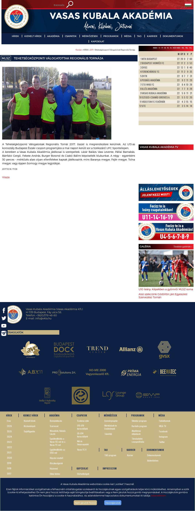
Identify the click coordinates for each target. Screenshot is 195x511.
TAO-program (110, 455)
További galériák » (183, 246)
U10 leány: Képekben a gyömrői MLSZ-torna (166, 289)
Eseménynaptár (111, 420)
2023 (9, 441)
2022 (9, 447)
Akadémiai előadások (136, 432)
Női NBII (176, 48)
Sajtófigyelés (29, 431)
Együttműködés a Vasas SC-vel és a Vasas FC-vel (57, 441)
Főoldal (78, 50)
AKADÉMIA (53, 36)
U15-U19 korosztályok (82, 427)
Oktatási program (139, 420)
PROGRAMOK (111, 36)
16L (186, 48)
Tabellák (108, 433)
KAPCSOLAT (97, 41)
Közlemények (29, 426)
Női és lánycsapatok (83, 443)
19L (183, 48)
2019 (9, 463)
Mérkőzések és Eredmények (110, 427)
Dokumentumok (154, 455)
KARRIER (152, 36)
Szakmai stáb (83, 420)
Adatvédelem (158, 495)
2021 (9, 452)
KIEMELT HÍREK (33, 36)
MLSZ (6, 58)
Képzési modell (56, 457)
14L (190, 48)
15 (168, 48)
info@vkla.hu (43, 318)
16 (165, 48)
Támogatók (15, 332)
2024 (9, 436)
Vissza (5, 177)
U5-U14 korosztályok (82, 435)
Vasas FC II (81, 449)
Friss (9, 420)
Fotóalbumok (164, 420)
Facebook (163, 431)
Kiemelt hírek (29, 420)
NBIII (155, 48)
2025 (9, 431)
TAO (139, 36)
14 (171, 48)
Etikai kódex (55, 473)
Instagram (163, 436)
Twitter (162, 441)
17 (162, 48)
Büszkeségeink (56, 463)
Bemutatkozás (56, 420)
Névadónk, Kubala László (57, 432)
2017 (91, 50)
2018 (9, 468)
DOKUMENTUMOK (173, 36)
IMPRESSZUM (110, 468)
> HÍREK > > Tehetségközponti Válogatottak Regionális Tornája (105, 50)
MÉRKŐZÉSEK (90, 36)
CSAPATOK (71, 36)
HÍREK (15, 36)
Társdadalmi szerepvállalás (138, 440)
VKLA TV (162, 426)
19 (159, 48)
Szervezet (54, 426)
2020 (9, 457)
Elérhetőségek (83, 473)
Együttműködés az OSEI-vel (57, 451)
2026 (9, 426)
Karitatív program (139, 426)
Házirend (54, 468)
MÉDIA (128, 36)
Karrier (130, 455)
